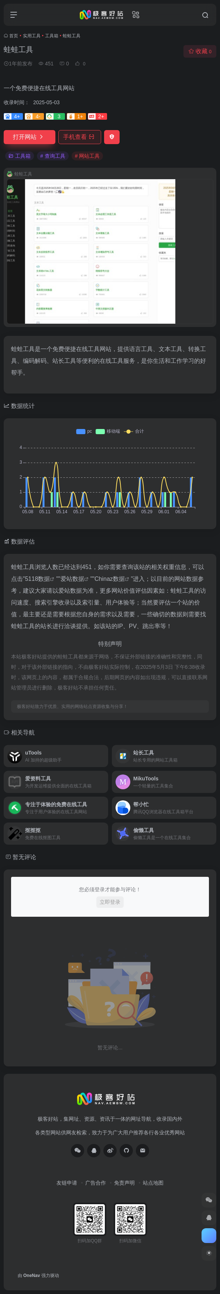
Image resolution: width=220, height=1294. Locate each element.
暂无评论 (24, 857)
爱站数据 (72, 579)
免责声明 (124, 1183)
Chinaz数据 (109, 579)
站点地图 (153, 1183)
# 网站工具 (87, 156)
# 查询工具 (52, 156)
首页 (13, 35)
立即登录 (110, 902)
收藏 (200, 51)
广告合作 (95, 1183)
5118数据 (37, 579)
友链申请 (66, 1183)
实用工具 (32, 35)
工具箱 (51, 35)
